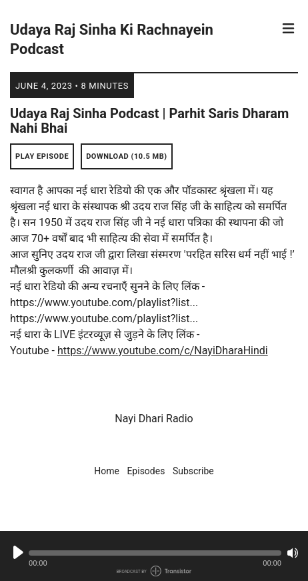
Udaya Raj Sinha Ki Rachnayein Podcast (111, 39)
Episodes (146, 471)
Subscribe (193, 471)
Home (106, 471)
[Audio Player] (154, 556)
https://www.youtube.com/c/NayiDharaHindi (162, 350)
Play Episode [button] (42, 156)
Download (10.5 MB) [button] (126, 156)
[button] (155, 553)
